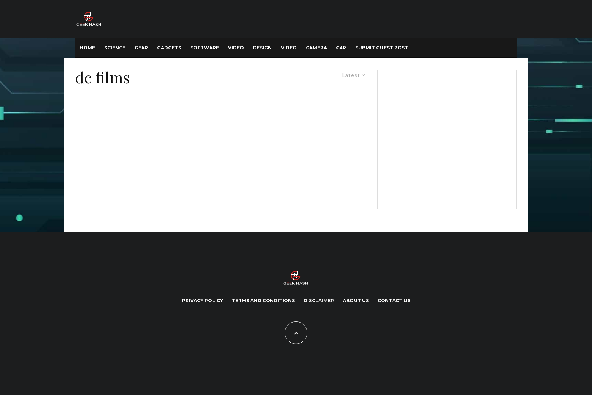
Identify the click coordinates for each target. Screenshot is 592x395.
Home (87, 48)
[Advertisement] (445, 138)
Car (341, 48)
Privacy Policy (202, 300)
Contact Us (394, 300)
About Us (356, 300)
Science (114, 48)
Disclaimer (319, 300)
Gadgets (169, 48)
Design (262, 48)
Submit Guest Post (381, 48)
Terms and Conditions (263, 300)
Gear (141, 48)
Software (204, 48)
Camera (316, 48)
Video (236, 48)
